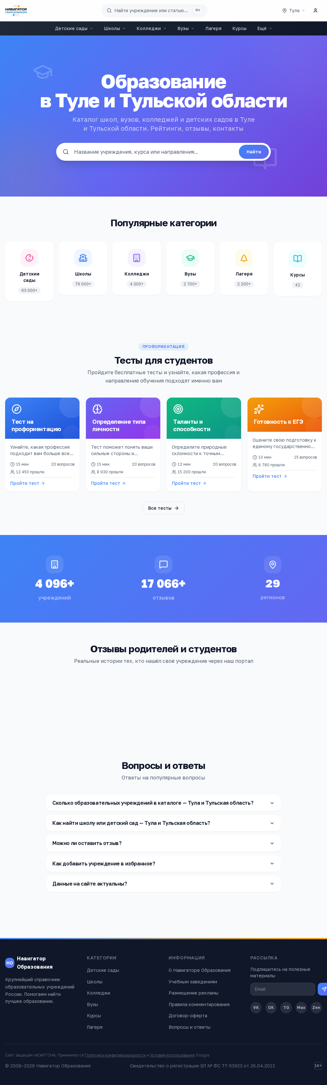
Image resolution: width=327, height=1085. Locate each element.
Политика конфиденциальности (115, 1055)
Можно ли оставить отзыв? (163, 843)
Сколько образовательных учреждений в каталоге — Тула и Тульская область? (163, 803)
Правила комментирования (199, 1004)
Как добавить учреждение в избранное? (163, 863)
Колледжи (152, 28)
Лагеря (213, 28)
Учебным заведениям (193, 981)
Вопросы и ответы (189, 1027)
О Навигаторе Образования (200, 970)
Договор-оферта (188, 1015)
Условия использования (172, 1055)
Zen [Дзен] (316, 1007)
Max (301, 1007)
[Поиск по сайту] (155, 10)
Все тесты (163, 508)
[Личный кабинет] (315, 10)
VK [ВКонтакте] (256, 1007)
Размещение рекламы (193, 993)
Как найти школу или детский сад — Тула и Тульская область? (163, 823)
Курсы (239, 28)
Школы (115, 28)
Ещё (264, 28)
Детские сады (74, 28)
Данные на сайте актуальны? (163, 883)
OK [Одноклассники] (271, 1007)
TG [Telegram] (286, 1007)
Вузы (186, 28)
